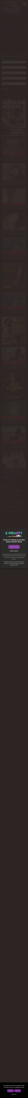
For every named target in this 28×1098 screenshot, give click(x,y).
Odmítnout (14, 1094)
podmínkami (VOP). (14, 565)
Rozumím (17, 1090)
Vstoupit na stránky (14, 547)
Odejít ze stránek (14, 550)
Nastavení (10, 1090)
